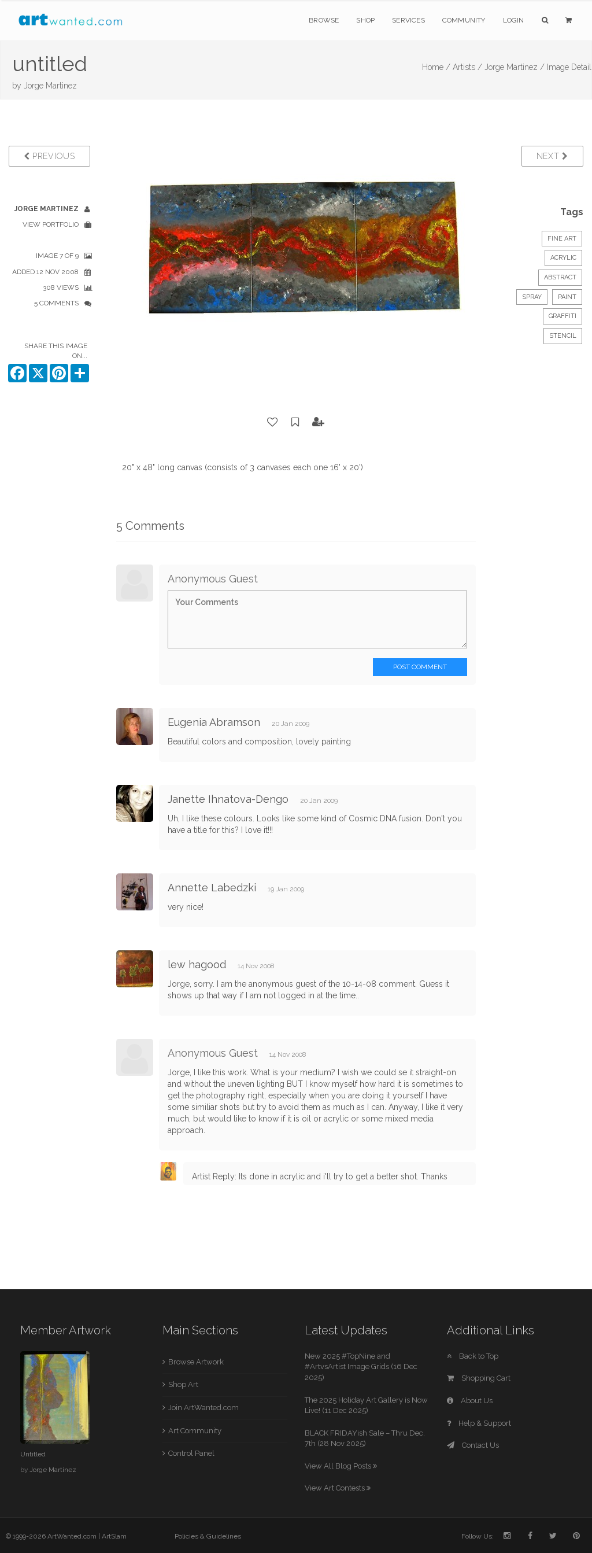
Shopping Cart (478, 1378)
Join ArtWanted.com (203, 1407)
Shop (365, 20)
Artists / (467, 67)
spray (532, 297)
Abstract (560, 277)
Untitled (33, 1454)
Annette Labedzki (212, 887)
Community (464, 20)
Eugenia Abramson (214, 722)
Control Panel (191, 1453)
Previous (49, 156)
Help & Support (479, 1423)
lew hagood (197, 964)
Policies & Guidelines (208, 1536)
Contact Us (473, 1445)
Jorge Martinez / (514, 67)
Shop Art (183, 1384)
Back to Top (472, 1356)
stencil (562, 336)
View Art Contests (338, 1488)
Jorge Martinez (50, 85)
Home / (436, 67)
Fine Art (561, 238)
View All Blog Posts (341, 1466)
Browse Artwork (196, 1362)
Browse (324, 20)
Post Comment (420, 667)
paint (567, 297)
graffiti (562, 316)
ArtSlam (114, 1536)
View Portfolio (51, 224)
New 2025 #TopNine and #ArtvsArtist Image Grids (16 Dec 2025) (361, 1367)
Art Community (194, 1430)
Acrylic (563, 257)
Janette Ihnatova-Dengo (228, 799)
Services (408, 20)
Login (513, 20)
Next (552, 156)
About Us (470, 1400)
